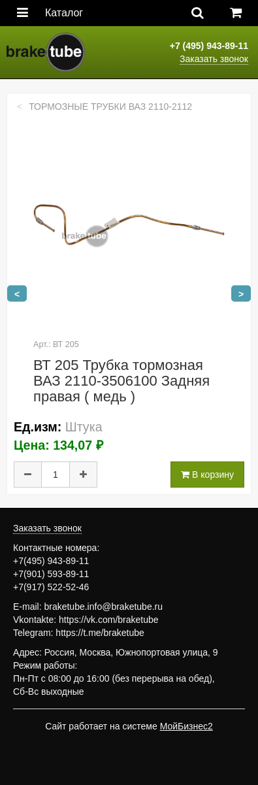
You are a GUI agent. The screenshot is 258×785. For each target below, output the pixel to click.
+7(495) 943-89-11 (51, 561)
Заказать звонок (214, 59)
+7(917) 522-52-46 (51, 587)
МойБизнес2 (186, 726)
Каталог (64, 12)
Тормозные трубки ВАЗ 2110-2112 (110, 106)
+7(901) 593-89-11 (51, 574)
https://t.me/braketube (100, 632)
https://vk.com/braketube (109, 619)
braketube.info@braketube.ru (103, 606)
